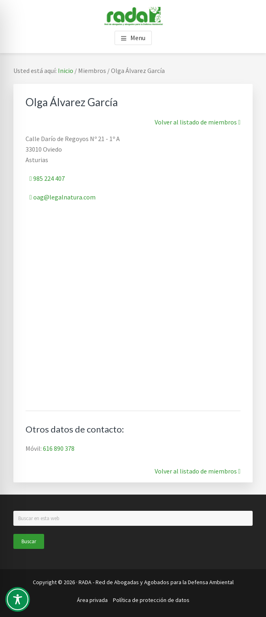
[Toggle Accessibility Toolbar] (17, 599)
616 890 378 (58, 448)
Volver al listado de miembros (197, 122)
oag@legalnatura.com (63, 197)
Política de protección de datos (151, 600)
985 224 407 (47, 178)
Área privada (92, 600)
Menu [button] (137, 38)
